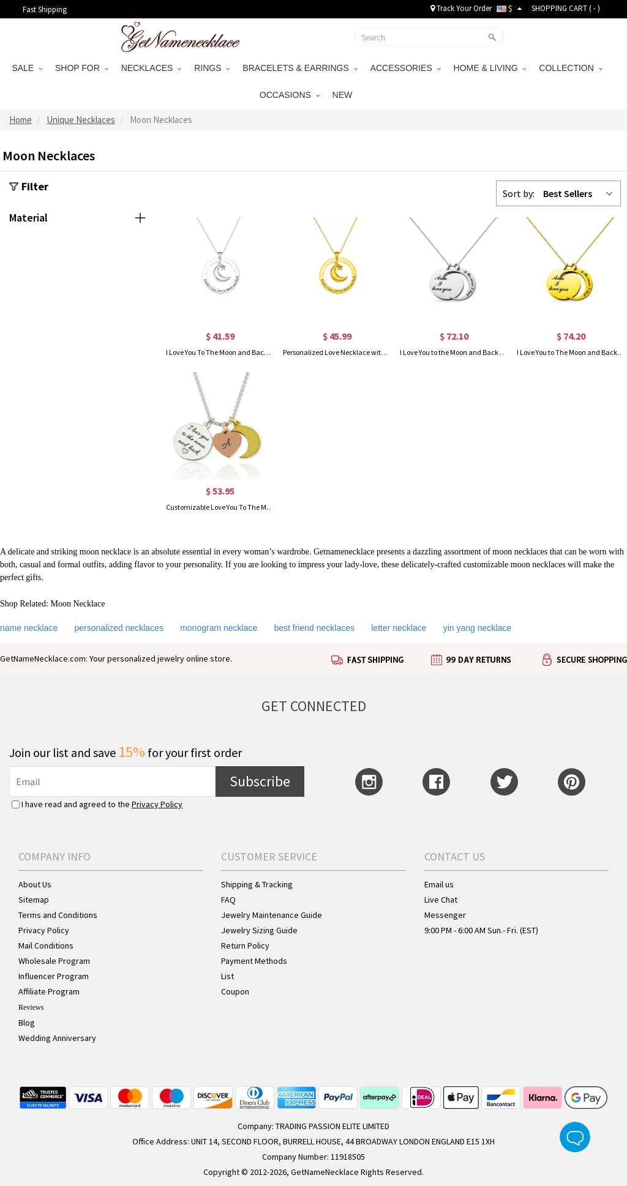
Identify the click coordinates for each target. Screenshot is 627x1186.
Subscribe (260, 781)
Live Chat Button (575, 1137)
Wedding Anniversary (57, 1037)
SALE (27, 68)
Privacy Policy (157, 804)
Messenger (445, 914)
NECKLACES (151, 68)
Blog (26, 1022)
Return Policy (245, 945)
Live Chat (440, 899)
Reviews (30, 1007)
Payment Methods (254, 960)
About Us (34, 884)
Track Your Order (461, 8)
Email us (439, 884)
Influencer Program (53, 976)
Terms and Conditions (57, 914)
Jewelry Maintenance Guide (271, 914)
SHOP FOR (81, 68)
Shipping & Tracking (257, 884)
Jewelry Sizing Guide (259, 930)
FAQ (228, 899)
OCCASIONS (290, 95)
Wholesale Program (54, 960)
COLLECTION (570, 68)
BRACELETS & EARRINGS (299, 68)
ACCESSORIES (405, 68)
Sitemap (33, 899)
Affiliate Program (49, 991)
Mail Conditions (45, 945)
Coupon (235, 991)
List (227, 976)
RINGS (212, 68)
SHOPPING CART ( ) (565, 8)
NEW (343, 95)
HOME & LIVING (490, 68)
